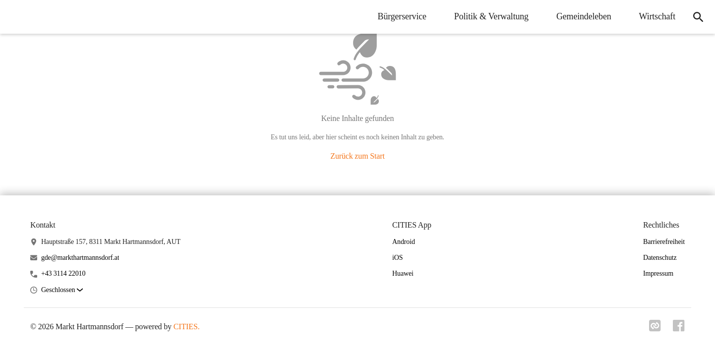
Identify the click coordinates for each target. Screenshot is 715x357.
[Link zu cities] (655, 329)
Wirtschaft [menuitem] (657, 16)
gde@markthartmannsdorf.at (80, 257)
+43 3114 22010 (63, 273)
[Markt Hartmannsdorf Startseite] (15, 17)
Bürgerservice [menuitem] (402, 16)
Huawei (403, 273)
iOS (397, 257)
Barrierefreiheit (664, 241)
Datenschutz (660, 257)
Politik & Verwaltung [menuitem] (491, 16)
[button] (62, 290)
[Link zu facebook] (679, 329)
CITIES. (187, 326)
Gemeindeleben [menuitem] (583, 16)
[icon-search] (698, 17)
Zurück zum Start (357, 156)
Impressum (658, 273)
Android (403, 241)
